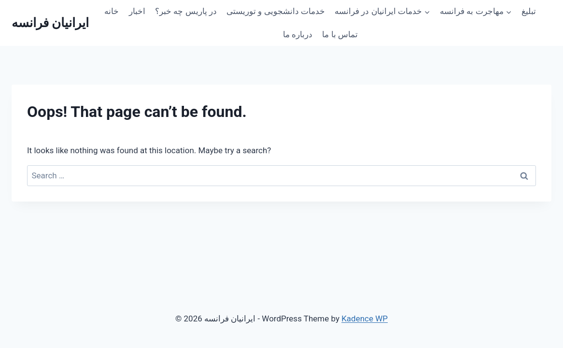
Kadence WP (364, 318)
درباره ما (297, 34)
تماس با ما (339, 34)
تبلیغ (528, 11)
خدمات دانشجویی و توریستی (275, 11)
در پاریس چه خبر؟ (186, 11)
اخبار (137, 11)
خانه (111, 11)
